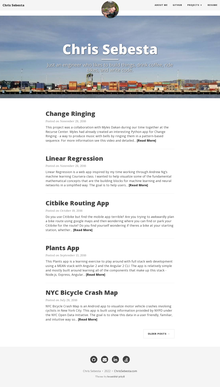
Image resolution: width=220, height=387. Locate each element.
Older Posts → (159, 333)
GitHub (177, 7)
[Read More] (146, 140)
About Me (161, 7)
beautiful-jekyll (116, 376)
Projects (193, 7)
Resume (212, 7)
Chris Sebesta (13, 8)
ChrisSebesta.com (125, 371)
